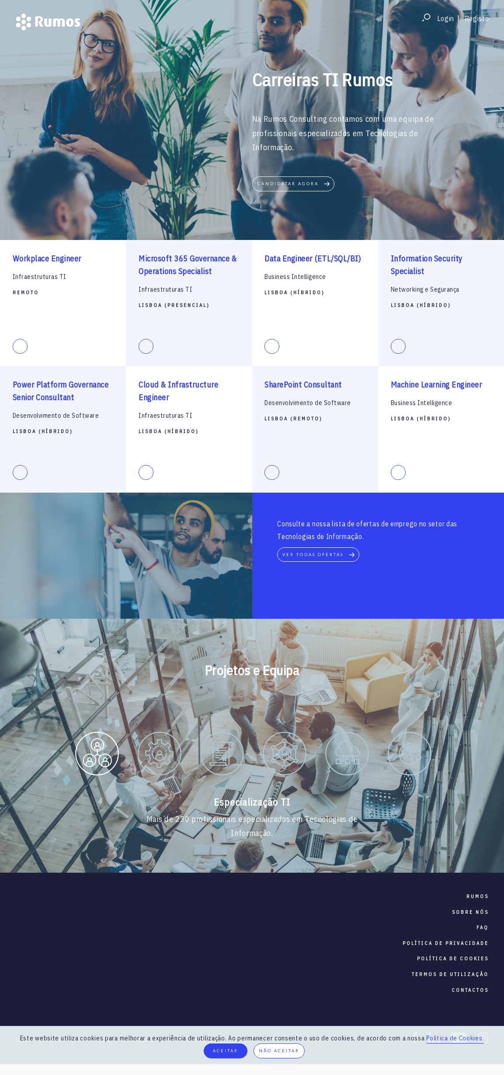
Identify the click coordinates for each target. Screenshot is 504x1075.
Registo (477, 18)
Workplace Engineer (47, 259)
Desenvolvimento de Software (56, 415)
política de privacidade (446, 943)
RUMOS (477, 896)
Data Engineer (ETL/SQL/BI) (312, 259)
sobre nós (470, 912)
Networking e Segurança (425, 289)
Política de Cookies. (455, 1038)
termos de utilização (450, 974)
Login (446, 18)
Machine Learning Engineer (436, 385)
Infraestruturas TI (39, 277)
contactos (470, 990)
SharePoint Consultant (303, 385)
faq (482, 927)
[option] (97, 755)
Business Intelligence (295, 277)
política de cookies (453, 958)
